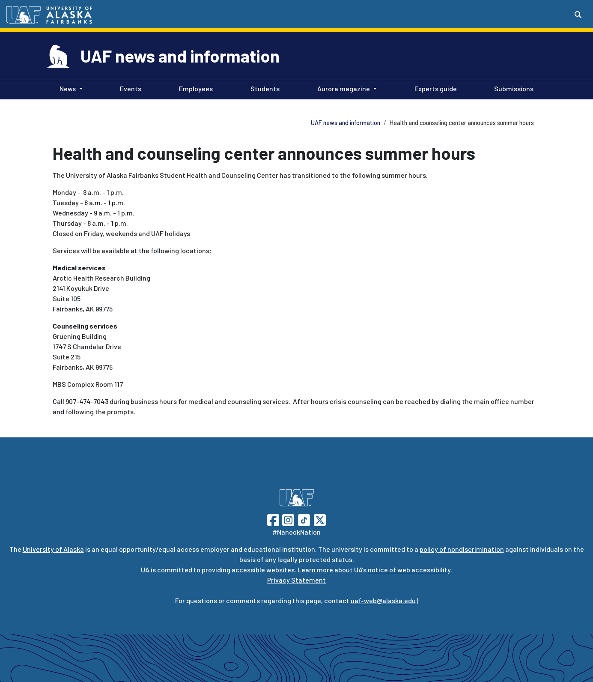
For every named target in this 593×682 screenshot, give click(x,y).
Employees (194, 88)
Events (128, 88)
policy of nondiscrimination (462, 549)
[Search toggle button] (578, 14)
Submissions (512, 88)
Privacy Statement (296, 580)
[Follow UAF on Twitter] (320, 519)
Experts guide (434, 88)
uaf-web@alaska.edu (383, 600)
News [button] (68, 88)
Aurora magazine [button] (343, 88)
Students (263, 88)
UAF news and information (180, 55)
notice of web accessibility (409, 569)
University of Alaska (53, 549)
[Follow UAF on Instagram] (287, 519)
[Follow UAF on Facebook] (273, 519)
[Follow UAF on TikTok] (304, 519)
